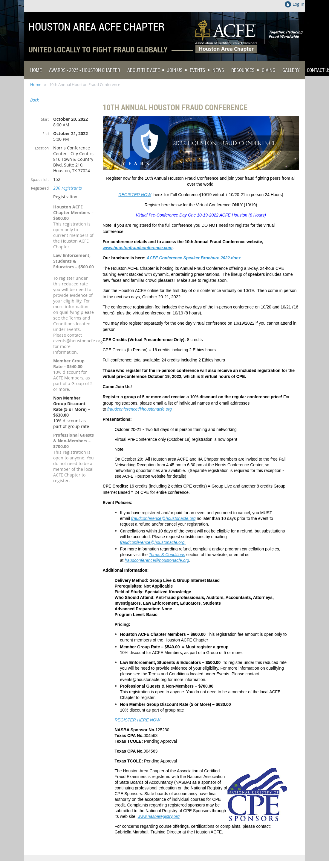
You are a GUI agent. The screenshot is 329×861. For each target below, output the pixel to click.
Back (34, 100)
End (45, 133)
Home (35, 84)
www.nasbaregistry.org (159, 816)
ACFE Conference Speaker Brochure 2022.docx (194, 257)
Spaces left (40, 179)
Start (45, 119)
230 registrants (67, 188)
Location (42, 148)
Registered (40, 188)
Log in (298, 4)
